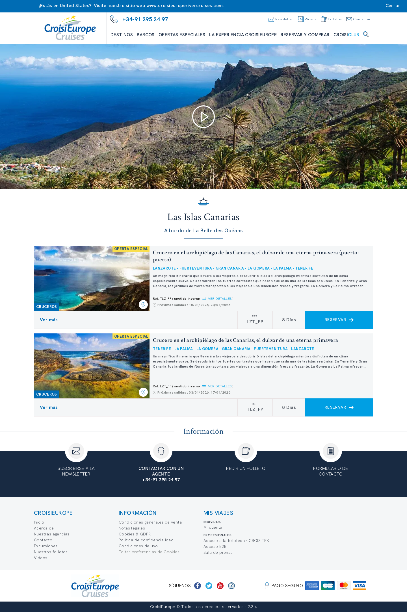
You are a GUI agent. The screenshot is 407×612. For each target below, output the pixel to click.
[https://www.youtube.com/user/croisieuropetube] (220, 585)
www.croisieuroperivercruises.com (184, 5)
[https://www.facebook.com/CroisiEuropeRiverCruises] (197, 585)
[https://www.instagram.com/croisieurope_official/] (231, 585)
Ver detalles (220, 298)
